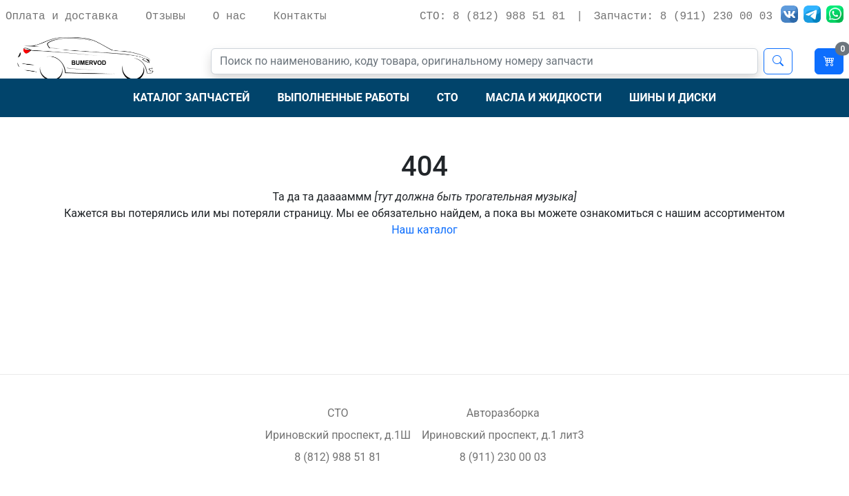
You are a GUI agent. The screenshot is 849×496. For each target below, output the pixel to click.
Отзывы (165, 16)
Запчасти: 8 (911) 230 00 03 (683, 16)
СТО (447, 97)
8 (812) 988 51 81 (337, 457)
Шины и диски (672, 97)
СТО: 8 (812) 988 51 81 (492, 16)
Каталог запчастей (191, 97)
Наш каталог (424, 229)
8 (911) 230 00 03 (503, 457)
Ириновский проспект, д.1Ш (338, 435)
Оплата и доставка (62, 16)
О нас (229, 16)
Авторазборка (503, 413)
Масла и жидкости (544, 97)
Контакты (300, 16)
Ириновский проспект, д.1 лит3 (503, 435)
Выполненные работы (343, 97)
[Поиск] (484, 61)
